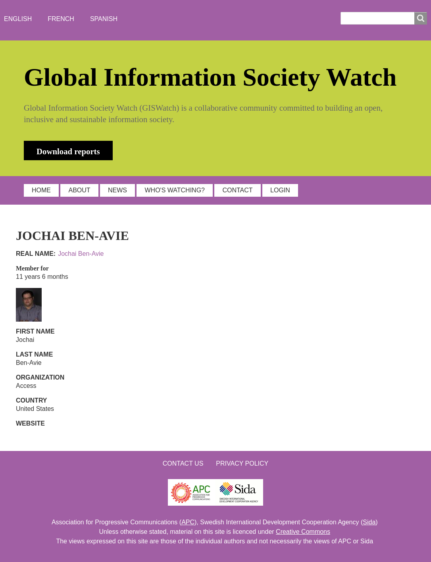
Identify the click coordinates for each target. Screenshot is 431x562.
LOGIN (280, 190)
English (18, 18)
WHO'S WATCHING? (174, 190)
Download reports (68, 151)
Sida (369, 522)
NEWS (117, 190)
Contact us (183, 463)
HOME (41, 190)
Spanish (103, 18)
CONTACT (237, 190)
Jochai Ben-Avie (81, 253)
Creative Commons (303, 531)
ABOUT (79, 190)
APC (187, 522)
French (61, 18)
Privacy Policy (242, 463)
